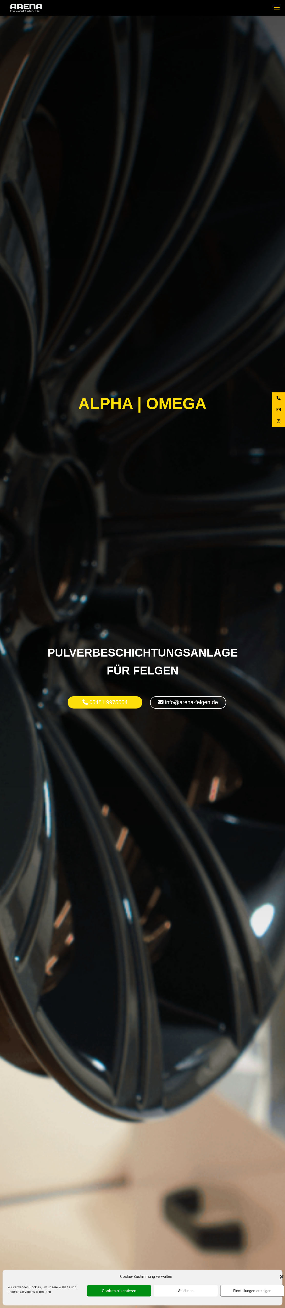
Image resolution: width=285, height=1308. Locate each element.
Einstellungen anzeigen (252, 1291)
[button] (281, 1276)
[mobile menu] (276, 7)
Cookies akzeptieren (119, 1291)
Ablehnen (186, 1291)
